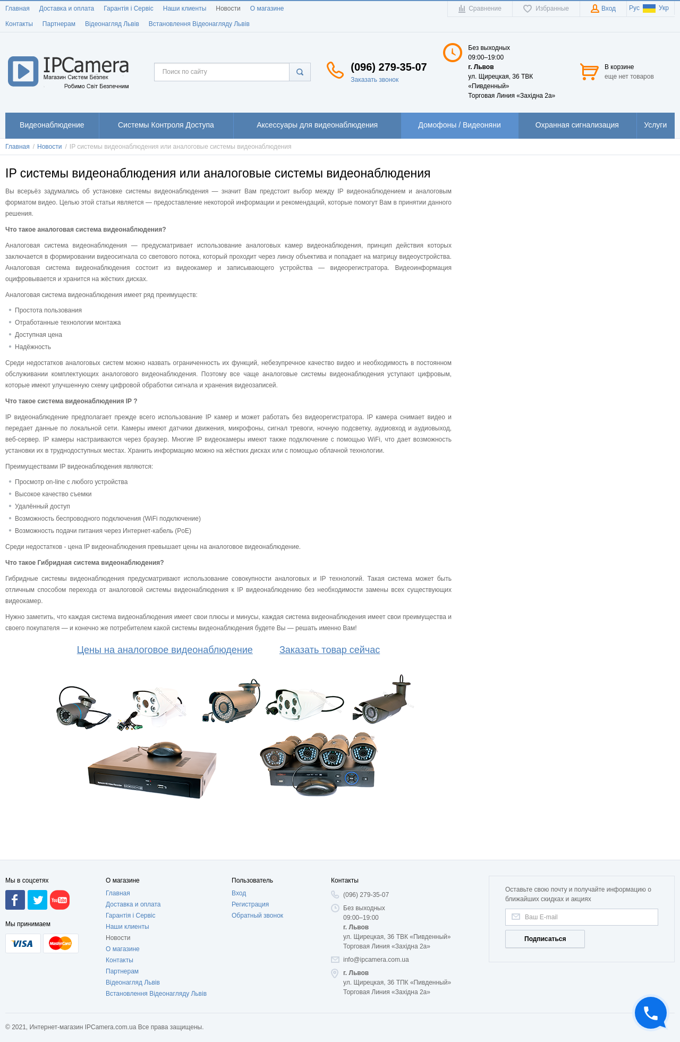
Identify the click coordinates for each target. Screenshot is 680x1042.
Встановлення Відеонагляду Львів (199, 24)
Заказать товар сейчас (329, 650)
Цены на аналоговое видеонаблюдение (165, 650)
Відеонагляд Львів (112, 24)
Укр (656, 8)
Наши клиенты (185, 8)
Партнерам (58, 24)
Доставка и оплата (67, 8)
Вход (239, 893)
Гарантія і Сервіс (129, 8)
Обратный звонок (257, 915)
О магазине (267, 8)
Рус (634, 8)
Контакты (19, 24)
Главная (17, 8)
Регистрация (250, 904)
